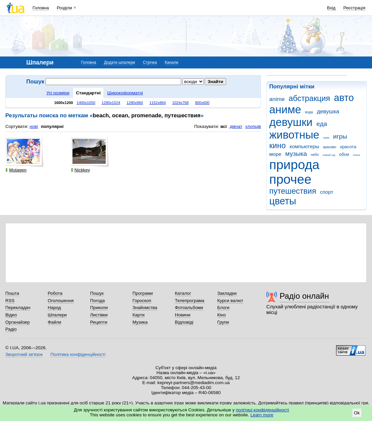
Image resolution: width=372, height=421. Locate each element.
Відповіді (184, 322)
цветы (282, 201)
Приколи (99, 307)
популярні (52, 126)
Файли (55, 322)
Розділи (64, 7)
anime (277, 99)
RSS (10, 300)
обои (344, 154)
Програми (143, 293)
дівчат (236, 126)
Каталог (183, 293)
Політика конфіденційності (78, 354)
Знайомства (145, 307)
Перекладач (17, 307)
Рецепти (98, 322)
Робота (55, 293)
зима (326, 137)
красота (348, 146)
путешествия (292, 191)
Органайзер (17, 322)
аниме (285, 109)
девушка (328, 111)
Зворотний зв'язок (24, 354)
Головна (41, 7)
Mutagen (15, 169)
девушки (290, 122)
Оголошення (61, 300)
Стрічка (150, 62)
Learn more (261, 414)
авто (344, 97)
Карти (139, 314)
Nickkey (80, 169)
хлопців (253, 126)
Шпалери (57, 314)
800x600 (202, 103)
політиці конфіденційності (262, 409)
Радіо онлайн (304, 295)
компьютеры (304, 146)
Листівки (99, 314)
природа (294, 165)
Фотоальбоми (189, 307)
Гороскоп (142, 300)
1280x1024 (111, 103)
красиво (329, 147)
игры (340, 136)
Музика (140, 322)
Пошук (97, 293)
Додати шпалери (119, 62)
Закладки (227, 293)
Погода (97, 300)
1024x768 (180, 103)
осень (356, 155)
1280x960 (135, 103)
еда (321, 123)
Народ (54, 307)
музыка (296, 153)
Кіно (221, 314)
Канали (172, 62)
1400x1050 (86, 103)
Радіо (11, 329)
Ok (357, 412)
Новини (182, 314)
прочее (290, 179)
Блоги (223, 307)
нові (34, 126)
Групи (223, 322)
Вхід (331, 7)
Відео (11, 314)
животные (294, 135)
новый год (329, 155)
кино (277, 145)
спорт (326, 192)
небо (315, 155)
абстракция (309, 98)
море (275, 154)
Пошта (12, 293)
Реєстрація (354, 7)
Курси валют (230, 300)
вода (309, 112)
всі (223, 126)
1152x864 (157, 103)
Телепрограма (189, 300)
